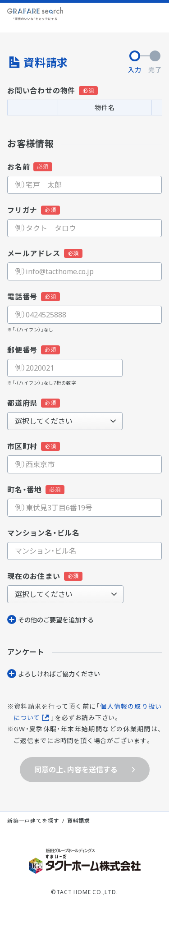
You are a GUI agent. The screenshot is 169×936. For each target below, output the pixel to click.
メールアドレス (33, 253)
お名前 (18, 167)
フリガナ (22, 210)
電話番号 (22, 297)
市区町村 (22, 446)
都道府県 (22, 403)
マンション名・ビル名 (43, 533)
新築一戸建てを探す (33, 821)
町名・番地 (24, 490)
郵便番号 (22, 350)
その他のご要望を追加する (56, 619)
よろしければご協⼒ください (59, 674)
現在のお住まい (33, 576)
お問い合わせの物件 (41, 91)
